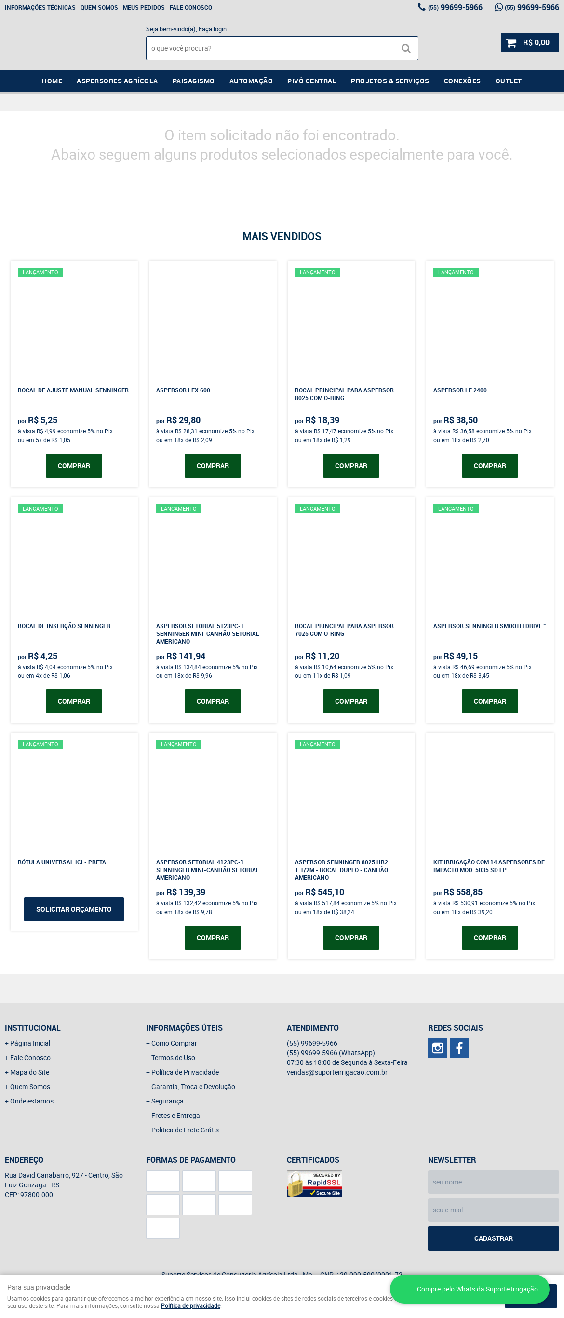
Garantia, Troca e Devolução (193, 1086)
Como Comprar (174, 1043)
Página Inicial (30, 1043)
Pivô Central (311, 80)
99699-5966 (455, 7)
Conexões (462, 80)
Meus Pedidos (144, 7)
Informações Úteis (184, 1027)
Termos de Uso (173, 1057)
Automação (251, 80)
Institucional (33, 1027)
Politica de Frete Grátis (185, 1129)
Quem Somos (99, 7)
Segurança (167, 1100)
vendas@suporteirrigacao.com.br (337, 1071)
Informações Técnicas (40, 7)
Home (52, 80)
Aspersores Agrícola (117, 80)
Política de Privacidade (185, 1071)
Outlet (509, 80)
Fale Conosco (191, 7)
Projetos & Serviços (390, 80)
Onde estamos (32, 1100)
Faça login (213, 29)
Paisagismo (194, 80)
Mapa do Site (29, 1071)
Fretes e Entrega (175, 1115)
